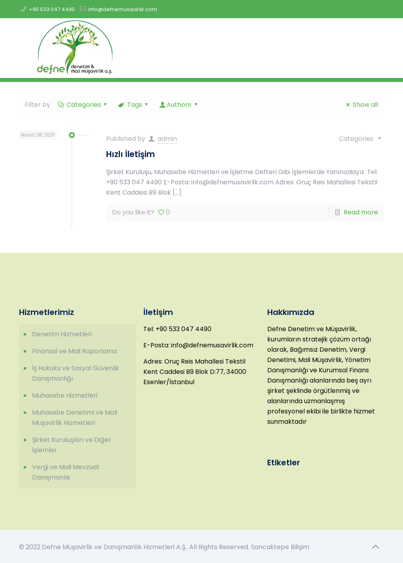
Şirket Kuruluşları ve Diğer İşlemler (71, 445)
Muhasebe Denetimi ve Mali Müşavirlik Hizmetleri (74, 417)
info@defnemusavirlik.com (122, 9)
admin (167, 138)
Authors (179, 104)
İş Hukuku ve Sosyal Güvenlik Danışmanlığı (75, 373)
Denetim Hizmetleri (62, 334)
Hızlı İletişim (130, 154)
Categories (83, 104)
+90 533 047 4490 (52, 9)
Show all (361, 104)
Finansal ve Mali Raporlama (74, 351)
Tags (134, 104)
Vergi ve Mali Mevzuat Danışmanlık (65, 472)
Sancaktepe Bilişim (280, 547)
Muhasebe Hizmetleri (64, 395)
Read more (361, 212)
